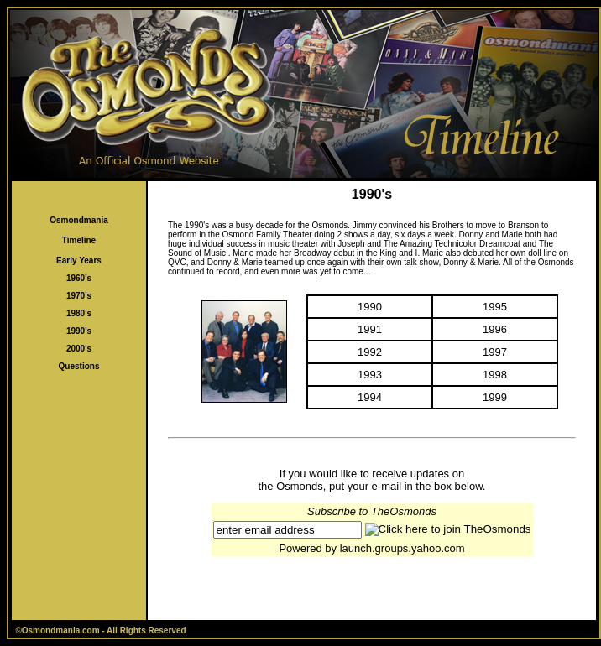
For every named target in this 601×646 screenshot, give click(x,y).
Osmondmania (78, 220)
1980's (78, 313)
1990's (78, 331)
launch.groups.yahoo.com (402, 548)
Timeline (79, 240)
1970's (78, 295)
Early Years (79, 260)
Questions (79, 366)
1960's (78, 278)
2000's (78, 348)
